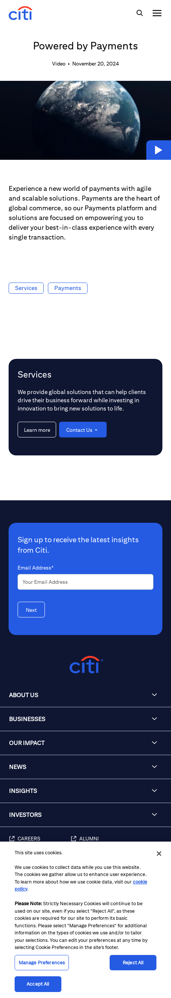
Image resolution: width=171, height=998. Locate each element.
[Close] (159, 853)
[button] (158, 150)
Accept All (38, 984)
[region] (85, 920)
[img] (139, 13)
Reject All (133, 962)
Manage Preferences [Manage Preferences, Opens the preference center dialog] (42, 962)
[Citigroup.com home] (85, 665)
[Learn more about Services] (37, 429)
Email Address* (36, 568)
